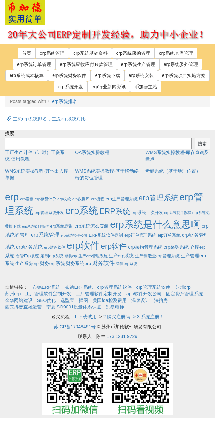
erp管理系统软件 (114, 287)
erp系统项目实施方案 (183, 75)
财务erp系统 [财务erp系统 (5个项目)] (52, 263)
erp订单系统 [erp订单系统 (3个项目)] (169, 235)
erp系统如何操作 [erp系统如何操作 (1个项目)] (35, 226)
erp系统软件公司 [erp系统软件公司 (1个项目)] (74, 235)
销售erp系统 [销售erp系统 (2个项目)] (126, 263)
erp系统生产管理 (138, 64)
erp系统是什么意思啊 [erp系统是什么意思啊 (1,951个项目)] (155, 224)
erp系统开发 (70, 86)
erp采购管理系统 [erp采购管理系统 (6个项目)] (145, 247)
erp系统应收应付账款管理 (86, 64)
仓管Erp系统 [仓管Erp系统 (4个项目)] (27, 255)
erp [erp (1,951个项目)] (12, 196)
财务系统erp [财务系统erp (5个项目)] (78, 263)
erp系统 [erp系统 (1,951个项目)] (81, 210)
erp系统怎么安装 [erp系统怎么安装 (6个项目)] (92, 226)
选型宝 (67, 300)
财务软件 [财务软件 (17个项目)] (103, 263)
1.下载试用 (85, 316)
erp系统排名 (64, 101)
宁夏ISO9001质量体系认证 (73, 306)
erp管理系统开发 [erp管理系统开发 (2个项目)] (49, 212)
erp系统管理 (52, 53)
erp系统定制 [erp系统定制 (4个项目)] (61, 226)
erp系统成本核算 (27, 75)
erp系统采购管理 (133, 53)
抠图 (83, 300)
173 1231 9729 (122, 336)
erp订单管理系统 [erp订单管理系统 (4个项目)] (140, 235)
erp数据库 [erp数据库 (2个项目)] (81, 199)
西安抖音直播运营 (23, 306)
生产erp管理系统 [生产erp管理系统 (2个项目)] (93, 256)
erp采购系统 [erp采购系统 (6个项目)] (176, 247)
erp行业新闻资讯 (109, 86)
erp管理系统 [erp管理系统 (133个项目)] (158, 198)
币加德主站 (145, 86)
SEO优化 (46, 300)
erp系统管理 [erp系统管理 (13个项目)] (45, 235)
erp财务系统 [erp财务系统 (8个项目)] (29, 247)
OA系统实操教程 (92, 152)
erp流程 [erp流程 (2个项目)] (97, 199)
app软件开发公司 (143, 293)
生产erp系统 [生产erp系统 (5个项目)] (121, 255)
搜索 (9, 133)
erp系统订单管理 (34, 64)
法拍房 (161, 300)
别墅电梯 (115, 306)
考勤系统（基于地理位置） (173, 171)
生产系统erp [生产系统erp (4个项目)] (27, 263)
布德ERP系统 (46, 287)
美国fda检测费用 (109, 300)
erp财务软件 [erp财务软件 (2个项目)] (54, 247)
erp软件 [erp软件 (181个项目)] (114, 246)
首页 (26, 53)
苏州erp (183, 287)
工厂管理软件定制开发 (48, 293)
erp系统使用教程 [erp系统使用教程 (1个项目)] (177, 213)
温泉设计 (140, 300)
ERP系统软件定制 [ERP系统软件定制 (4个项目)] (106, 235)
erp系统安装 (141, 75)
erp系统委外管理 (181, 64)
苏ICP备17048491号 (75, 326)
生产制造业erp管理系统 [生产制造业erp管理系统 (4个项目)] (157, 255)
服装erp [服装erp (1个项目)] (71, 256)
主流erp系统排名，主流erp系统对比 (46, 118)
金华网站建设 (18, 300)
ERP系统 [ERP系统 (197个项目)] (114, 211)
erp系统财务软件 (69, 75)
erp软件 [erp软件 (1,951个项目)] (83, 245)
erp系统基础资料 (90, 53)
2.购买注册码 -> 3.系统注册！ (133, 316)
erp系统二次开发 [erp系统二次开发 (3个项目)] (147, 212)
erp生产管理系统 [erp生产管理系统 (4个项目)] (122, 198)
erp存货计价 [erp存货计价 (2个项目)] (45, 199)
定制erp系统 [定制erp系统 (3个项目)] (51, 256)
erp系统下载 (107, 75)
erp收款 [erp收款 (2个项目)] (64, 199)
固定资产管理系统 (184, 293)
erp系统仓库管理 (176, 53)
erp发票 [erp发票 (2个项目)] (26, 199)
